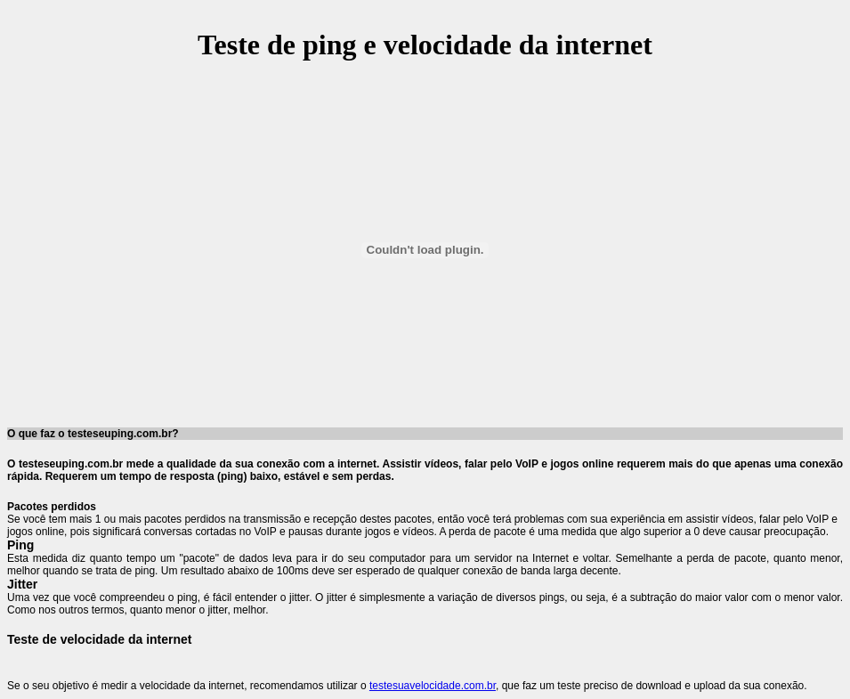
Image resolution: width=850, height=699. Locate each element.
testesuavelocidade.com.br (432, 685)
